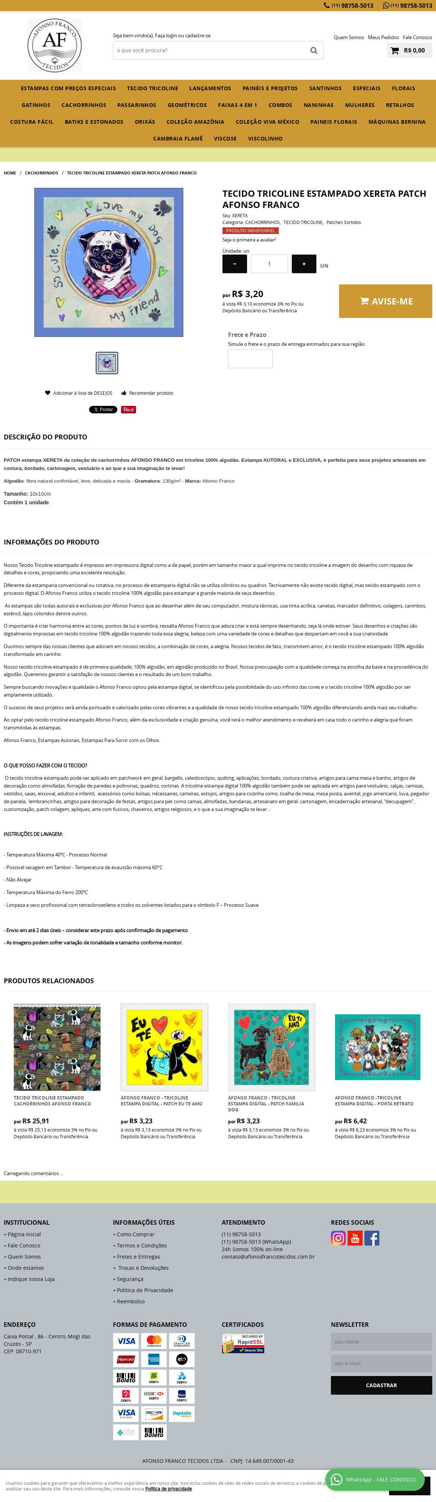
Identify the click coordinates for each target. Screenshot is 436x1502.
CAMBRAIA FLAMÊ (178, 138)
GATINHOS (36, 104)
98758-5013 (352, 5)
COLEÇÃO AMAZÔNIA (196, 121)
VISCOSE (225, 138)
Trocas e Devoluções (143, 1267)
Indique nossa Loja (31, 1278)
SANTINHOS (325, 88)
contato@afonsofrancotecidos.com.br (268, 1256)
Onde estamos (26, 1267)
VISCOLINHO (265, 138)
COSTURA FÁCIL (32, 121)
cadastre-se (198, 35)
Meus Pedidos (383, 37)
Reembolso (131, 1301)
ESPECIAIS (367, 88)
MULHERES (360, 104)
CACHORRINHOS (83, 104)
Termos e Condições (142, 1245)
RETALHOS (400, 104)
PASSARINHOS (137, 104)
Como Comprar (136, 1234)
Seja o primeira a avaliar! (249, 239)
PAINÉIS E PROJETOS (270, 88)
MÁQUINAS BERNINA (397, 121)
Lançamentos (210, 88)
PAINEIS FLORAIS (333, 121)
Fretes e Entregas (138, 1256)
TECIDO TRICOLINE (152, 88)
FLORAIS (404, 88)
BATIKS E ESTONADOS (94, 121)
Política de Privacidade (145, 1290)
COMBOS (281, 104)
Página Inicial (24, 1234)
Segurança (130, 1278)
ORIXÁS (145, 121)
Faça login (166, 35)
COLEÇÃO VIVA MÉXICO (268, 121)
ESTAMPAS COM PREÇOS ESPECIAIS (68, 88)
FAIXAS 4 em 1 (238, 104)
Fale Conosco (417, 37)
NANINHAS (319, 104)
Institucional (27, 1222)
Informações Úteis (144, 1222)
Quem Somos (349, 37)
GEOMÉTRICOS (187, 104)
